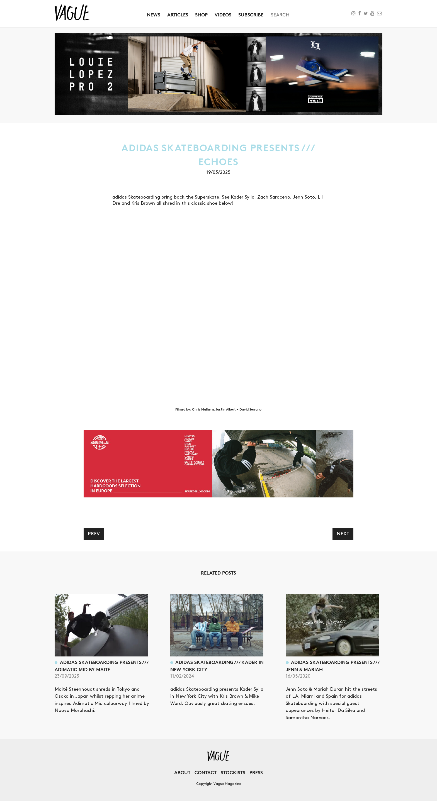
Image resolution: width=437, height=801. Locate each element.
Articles (177, 15)
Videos (223, 15)
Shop (201, 15)
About (182, 772)
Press (256, 772)
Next (343, 534)
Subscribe (250, 15)
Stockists (233, 772)
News (153, 15)
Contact (206, 772)
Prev (94, 534)
